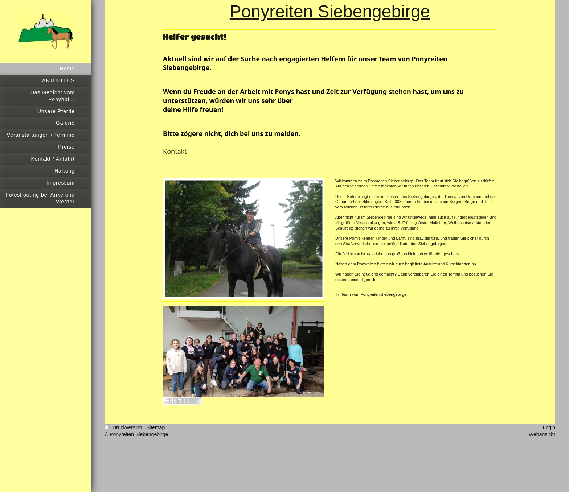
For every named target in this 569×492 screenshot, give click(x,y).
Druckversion (124, 427)
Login (549, 427)
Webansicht (542, 434)
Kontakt (175, 151)
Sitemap (155, 427)
